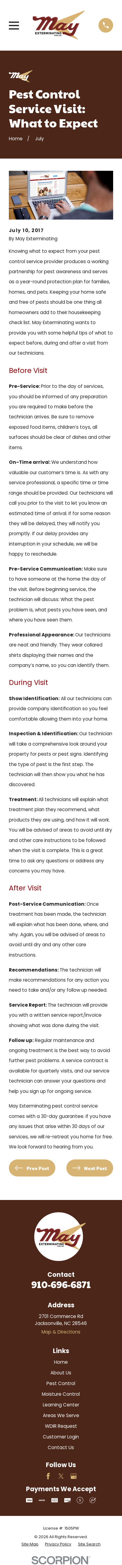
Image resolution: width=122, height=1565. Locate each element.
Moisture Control (61, 1394)
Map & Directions (61, 1332)
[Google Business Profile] (73, 1476)
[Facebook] (48, 1476)
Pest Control (60, 1383)
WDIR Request (61, 1426)
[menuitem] (30, 1544)
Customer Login (61, 1437)
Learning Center (61, 1405)
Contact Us (61, 1447)
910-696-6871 (61, 1284)
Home (61, 1362)
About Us (60, 1373)
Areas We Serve (61, 1415)
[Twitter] (61, 1476)
